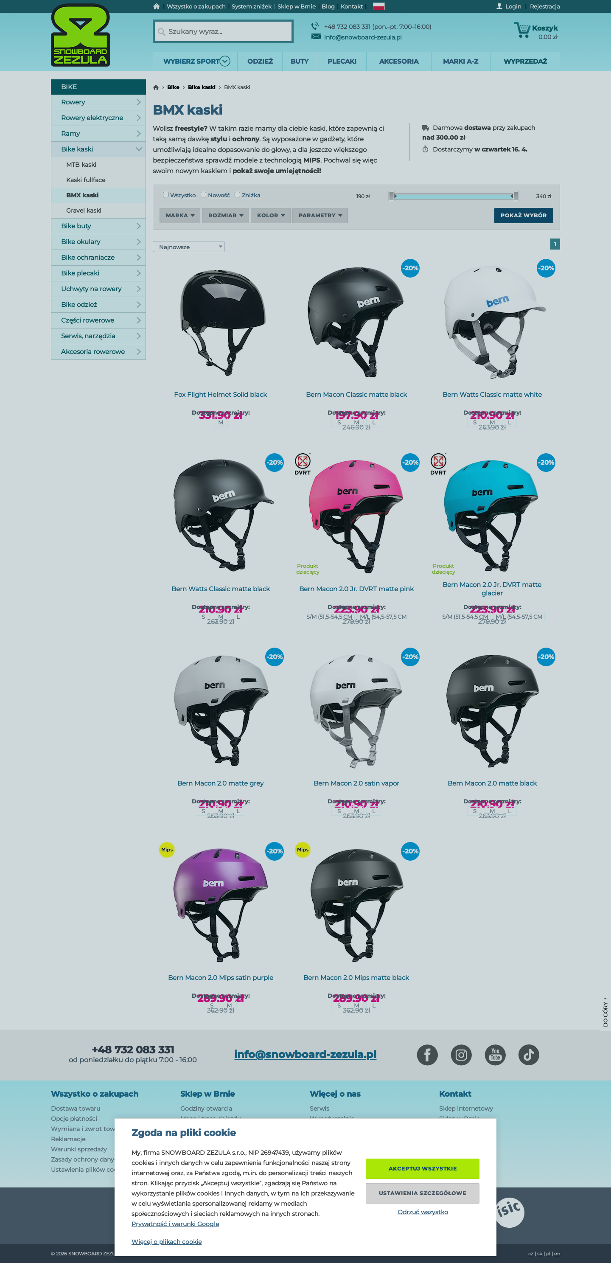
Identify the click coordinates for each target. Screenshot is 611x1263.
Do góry (605, 1012)
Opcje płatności (74, 1119)
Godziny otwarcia (206, 1108)
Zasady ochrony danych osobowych (104, 1159)
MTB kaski (81, 164)
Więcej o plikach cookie (167, 1242)
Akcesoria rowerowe (101, 352)
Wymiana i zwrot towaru (88, 1129)
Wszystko (179, 195)
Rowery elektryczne (101, 118)
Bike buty (101, 226)
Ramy (101, 133)
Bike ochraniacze (101, 257)
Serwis (319, 1108)
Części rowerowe (101, 320)
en (557, 1254)
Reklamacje (68, 1139)
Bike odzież (101, 304)
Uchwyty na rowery (101, 289)
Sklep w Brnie (207, 1094)
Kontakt (455, 1094)
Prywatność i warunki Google (175, 1224)
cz (530, 1254)
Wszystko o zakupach (94, 1094)
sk (539, 1254)
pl (548, 1254)
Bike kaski (202, 87)
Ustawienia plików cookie (88, 1169)
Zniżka (248, 195)
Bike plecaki (101, 273)
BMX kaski (82, 195)
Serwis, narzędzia (101, 336)
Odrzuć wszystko (423, 1212)
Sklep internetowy (466, 1108)
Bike (173, 87)
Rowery (101, 102)
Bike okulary (101, 242)
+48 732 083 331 (133, 1050)
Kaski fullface (85, 180)
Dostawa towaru (75, 1108)
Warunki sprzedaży (79, 1149)
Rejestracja (545, 6)
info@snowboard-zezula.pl (356, 37)
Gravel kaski (83, 210)
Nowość (215, 195)
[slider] (393, 196)
